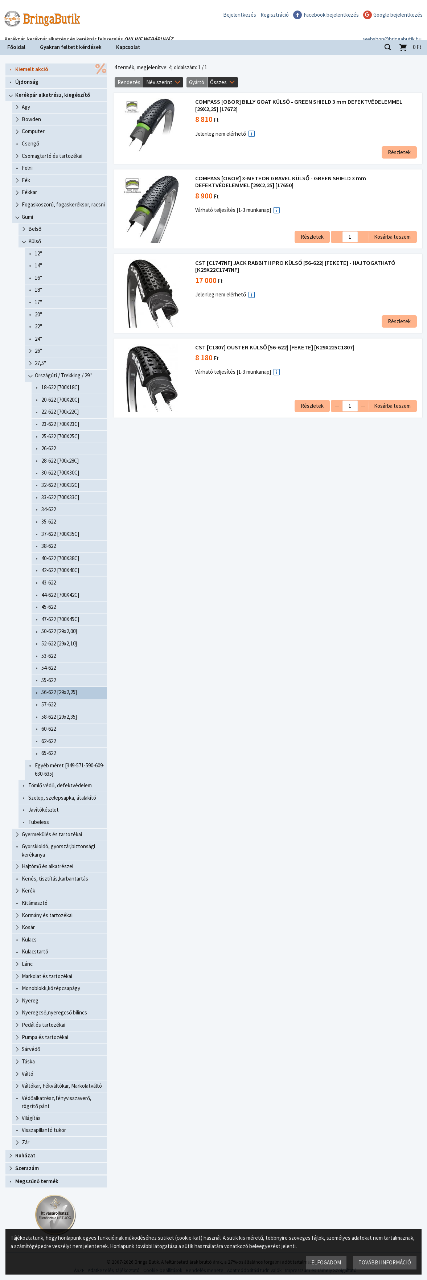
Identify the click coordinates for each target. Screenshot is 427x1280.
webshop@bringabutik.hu (392, 30)
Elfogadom (326, 1262)
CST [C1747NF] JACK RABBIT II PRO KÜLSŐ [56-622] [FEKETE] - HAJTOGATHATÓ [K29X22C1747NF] (296, 266)
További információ (384, 1262)
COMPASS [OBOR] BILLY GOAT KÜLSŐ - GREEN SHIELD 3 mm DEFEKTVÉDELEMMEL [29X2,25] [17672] (299, 105)
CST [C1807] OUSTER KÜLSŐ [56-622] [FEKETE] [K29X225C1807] (275, 347)
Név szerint (159, 82)
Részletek (398, 152)
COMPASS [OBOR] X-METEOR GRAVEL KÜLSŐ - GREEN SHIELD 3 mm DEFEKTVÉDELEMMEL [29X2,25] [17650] (281, 182)
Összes (218, 82)
